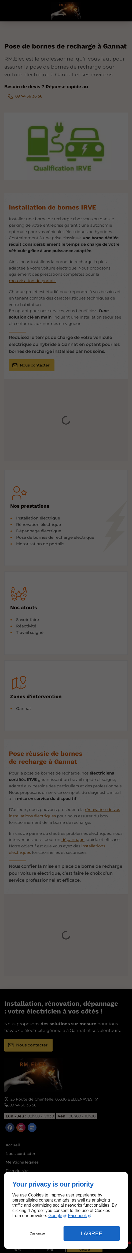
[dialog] (66, 1210)
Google (55, 1215)
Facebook (77, 1215)
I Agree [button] (91, 1233)
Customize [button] (37, 1233)
